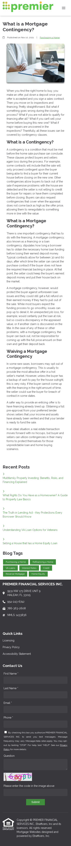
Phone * (8, 717)
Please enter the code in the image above (29, 785)
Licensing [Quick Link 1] (8, 640)
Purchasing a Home (50, 37)
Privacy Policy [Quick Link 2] (11, 647)
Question (9, 755)
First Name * (11, 673)
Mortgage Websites (29, 831)
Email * (8, 702)
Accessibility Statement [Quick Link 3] (17, 653)
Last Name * (11, 688)
